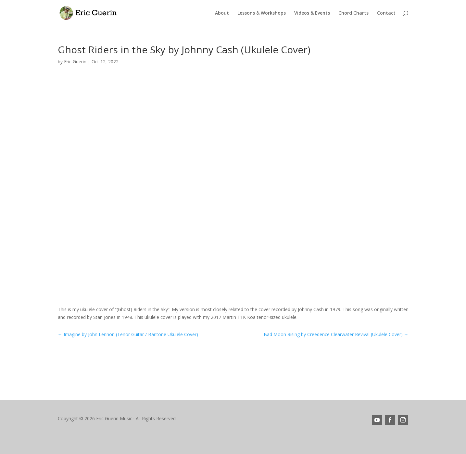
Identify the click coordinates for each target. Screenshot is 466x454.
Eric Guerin (75, 61)
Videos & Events (312, 13)
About (222, 13)
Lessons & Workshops (261, 13)
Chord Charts (353, 13)
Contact (386, 13)
